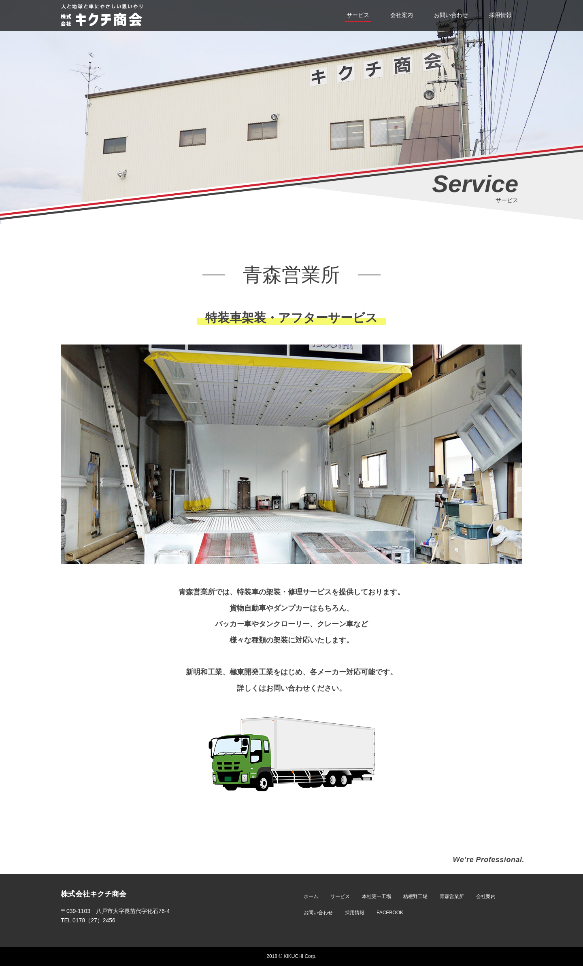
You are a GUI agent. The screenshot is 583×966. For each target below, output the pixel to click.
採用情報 (354, 912)
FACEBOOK (390, 912)
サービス (340, 896)
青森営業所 (452, 896)
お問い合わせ (318, 912)
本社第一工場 (376, 896)
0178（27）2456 (93, 920)
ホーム (311, 896)
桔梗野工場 (415, 896)
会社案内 (486, 896)
